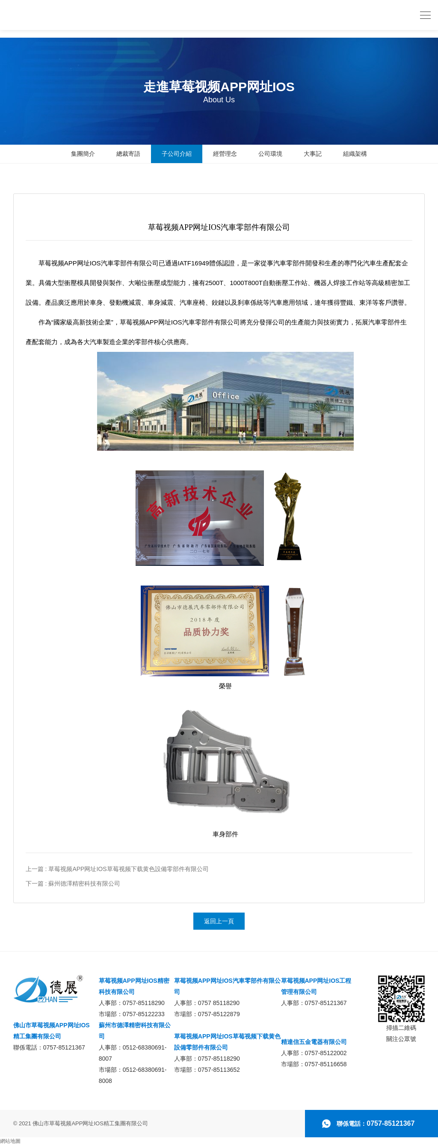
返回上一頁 (219, 921)
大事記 (313, 153)
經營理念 (225, 153)
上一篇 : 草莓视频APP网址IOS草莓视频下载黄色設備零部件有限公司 (117, 868)
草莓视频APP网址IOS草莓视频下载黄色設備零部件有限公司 (227, 1042)
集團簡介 (83, 153)
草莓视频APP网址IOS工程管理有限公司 (316, 986)
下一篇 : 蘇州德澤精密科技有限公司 (73, 883)
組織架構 (355, 153)
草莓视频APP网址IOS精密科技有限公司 (134, 986)
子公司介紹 (177, 153)
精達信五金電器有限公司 (314, 1041)
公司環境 (270, 153)
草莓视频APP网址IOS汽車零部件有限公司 (227, 986)
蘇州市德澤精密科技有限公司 (135, 1031)
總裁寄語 (128, 153)
